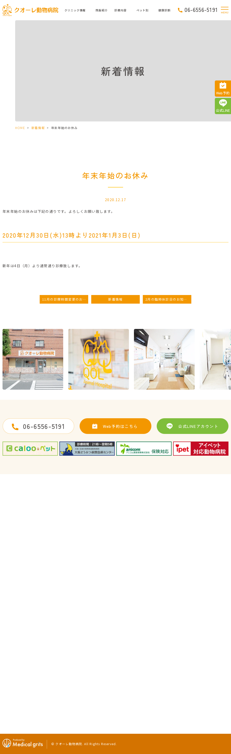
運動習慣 (194, 678)
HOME (20, 127)
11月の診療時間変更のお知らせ (65, 299)
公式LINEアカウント (198, 426)
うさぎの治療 (197, 650)
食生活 (192, 687)
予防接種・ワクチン (135, 650)
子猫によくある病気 (202, 641)
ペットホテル (130, 669)
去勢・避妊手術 (132, 641)
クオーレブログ (17, 697)
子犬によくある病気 (135, 687)
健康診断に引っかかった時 (207, 669)
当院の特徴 (13, 678)
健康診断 (194, 660)
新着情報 (38, 127)
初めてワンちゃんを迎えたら (142, 678)
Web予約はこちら (120, 426)
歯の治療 (127, 660)
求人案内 (77, 641)
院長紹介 (102, 10)
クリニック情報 (75, 10)
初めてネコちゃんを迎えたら (142, 697)
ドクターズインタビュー (23, 669)
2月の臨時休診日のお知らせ (168, 299)
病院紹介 (12, 650)
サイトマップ (81, 650)
